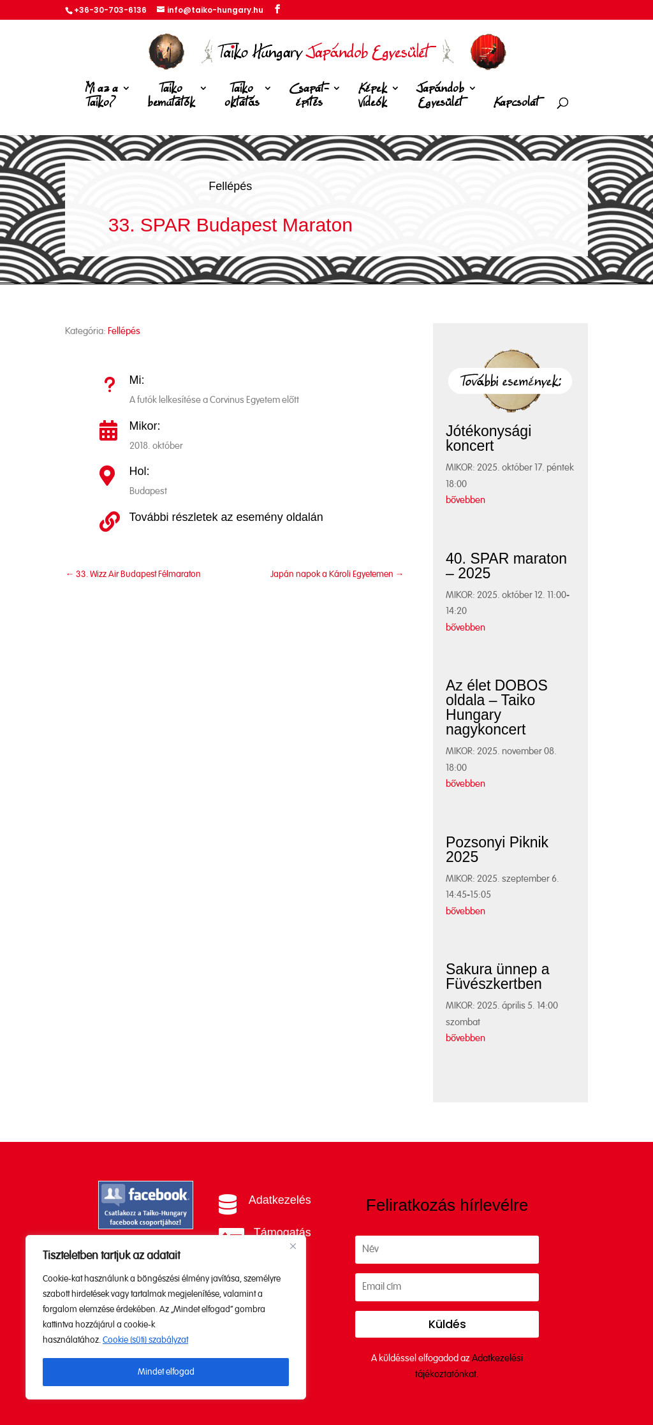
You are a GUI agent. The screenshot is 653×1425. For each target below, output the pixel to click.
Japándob (440, 98)
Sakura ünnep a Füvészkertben (497, 976)
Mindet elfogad (166, 1372)
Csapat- (308, 98)
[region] (166, 1317)
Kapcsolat (516, 103)
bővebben (465, 500)
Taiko (171, 98)
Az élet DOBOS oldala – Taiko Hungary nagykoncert (497, 707)
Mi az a (101, 98)
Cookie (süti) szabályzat (145, 1340)
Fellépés (230, 186)
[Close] (292, 1245)
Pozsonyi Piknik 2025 (497, 849)
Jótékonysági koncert (488, 438)
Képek (372, 98)
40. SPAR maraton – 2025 (506, 565)
